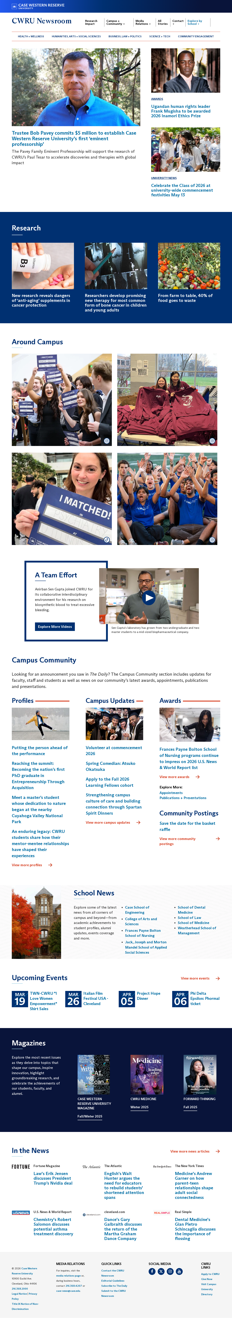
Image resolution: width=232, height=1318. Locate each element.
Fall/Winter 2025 (90, 1116)
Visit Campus (208, 1284)
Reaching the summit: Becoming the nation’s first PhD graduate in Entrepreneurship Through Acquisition (38, 775)
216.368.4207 (74, 1285)
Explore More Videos (55, 626)
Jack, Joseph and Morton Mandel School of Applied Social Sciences (146, 947)
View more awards (180, 777)
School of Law (189, 917)
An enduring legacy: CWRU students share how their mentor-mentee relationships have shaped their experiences (40, 843)
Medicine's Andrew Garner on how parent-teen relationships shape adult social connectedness (194, 1185)
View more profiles (32, 865)
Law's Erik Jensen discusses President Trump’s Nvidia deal (53, 1178)
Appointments (171, 793)
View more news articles (190, 1151)
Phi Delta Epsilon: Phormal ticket (204, 998)
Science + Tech (159, 36)
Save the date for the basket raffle (187, 826)
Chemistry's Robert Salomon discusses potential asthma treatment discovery (53, 1226)
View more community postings (190, 841)
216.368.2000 (20, 1288)
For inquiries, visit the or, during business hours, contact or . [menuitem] (70, 1280)
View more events (200, 978)
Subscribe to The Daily (114, 1285)
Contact (178, 21)
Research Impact (91, 22)
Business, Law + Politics (125, 36)
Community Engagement (196, 36)
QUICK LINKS (111, 1264)
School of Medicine (193, 923)
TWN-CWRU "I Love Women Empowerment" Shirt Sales (43, 1001)
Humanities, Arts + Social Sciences (76, 36)
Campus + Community (115, 22)
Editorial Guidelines (112, 1280)
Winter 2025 (139, 1107)
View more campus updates (113, 822)
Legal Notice (19, 1293)
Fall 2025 (190, 1107)
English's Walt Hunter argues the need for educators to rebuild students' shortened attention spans (124, 1185)
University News (164, 178)
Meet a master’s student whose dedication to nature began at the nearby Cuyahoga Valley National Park (39, 809)
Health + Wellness (31, 36)
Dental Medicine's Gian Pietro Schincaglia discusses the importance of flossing (195, 1229)
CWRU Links (206, 1265)
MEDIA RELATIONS (70, 1264)
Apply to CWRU (210, 1274)
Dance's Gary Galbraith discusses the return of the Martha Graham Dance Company (123, 1229)
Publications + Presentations (183, 798)
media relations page (68, 1275)
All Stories (163, 22)
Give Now (206, 1279)
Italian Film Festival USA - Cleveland (95, 998)
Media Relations (143, 22)
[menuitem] (31, 36)
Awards (157, 99)
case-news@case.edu (68, 1290)
